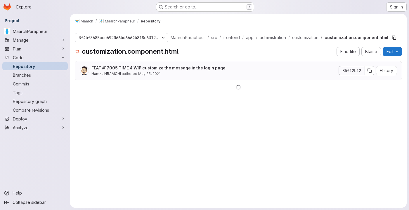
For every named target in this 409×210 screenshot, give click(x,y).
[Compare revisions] (35, 110)
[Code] (35, 57)
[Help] (35, 193)
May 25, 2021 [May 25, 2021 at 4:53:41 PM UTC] (149, 73)
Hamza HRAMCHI (106, 73)
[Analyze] (35, 127)
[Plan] (35, 49)
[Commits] (35, 84)
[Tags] (35, 92)
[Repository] (35, 66)
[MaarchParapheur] (35, 31)
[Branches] (35, 75)
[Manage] (35, 40)
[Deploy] (35, 119)
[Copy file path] (394, 37)
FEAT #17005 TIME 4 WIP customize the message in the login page (158, 67)
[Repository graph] (35, 101)
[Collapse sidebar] (35, 202)
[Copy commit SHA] (369, 70)
